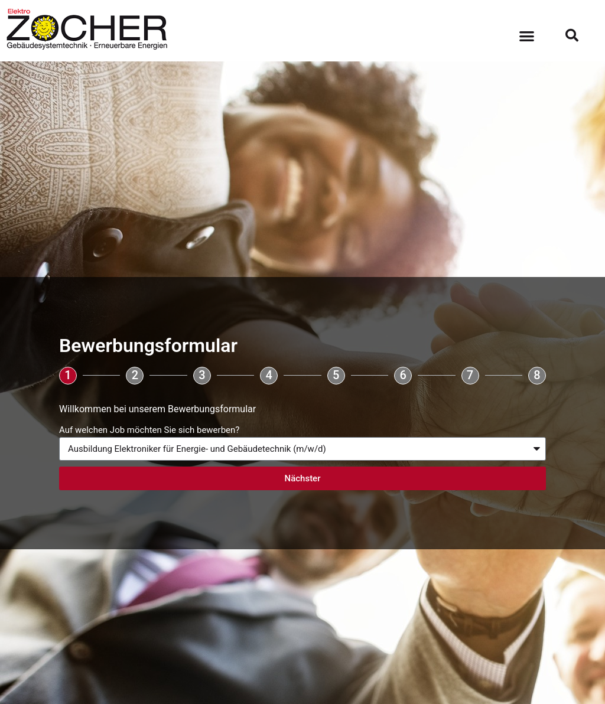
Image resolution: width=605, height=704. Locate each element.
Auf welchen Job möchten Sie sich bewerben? (149, 430)
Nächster (303, 478)
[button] (527, 36)
